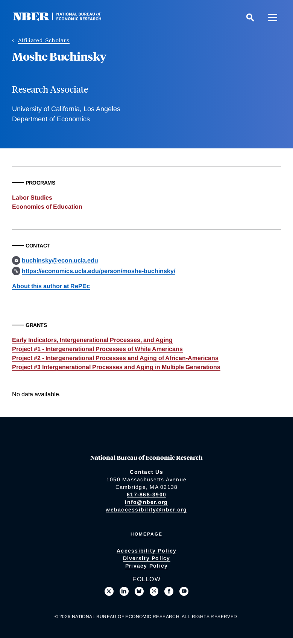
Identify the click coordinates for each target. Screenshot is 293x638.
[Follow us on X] (109, 591)
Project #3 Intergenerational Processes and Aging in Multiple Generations (116, 367)
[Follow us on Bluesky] (139, 591)
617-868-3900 (146, 494)
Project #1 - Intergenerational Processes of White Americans (97, 349)
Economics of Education (47, 206)
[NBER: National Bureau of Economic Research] (63, 18)
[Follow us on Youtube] (183, 591)
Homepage (146, 534)
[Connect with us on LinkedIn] (124, 591)
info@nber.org (146, 502)
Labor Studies (32, 197)
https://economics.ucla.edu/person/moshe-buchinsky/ (98, 271)
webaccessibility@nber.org (146, 510)
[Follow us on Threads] (154, 591)
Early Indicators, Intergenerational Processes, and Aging (92, 340)
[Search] (250, 17)
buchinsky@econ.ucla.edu (60, 260)
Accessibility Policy (146, 551)
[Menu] (272, 17)
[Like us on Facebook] (168, 591)
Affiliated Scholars (44, 40)
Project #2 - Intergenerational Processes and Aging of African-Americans (115, 358)
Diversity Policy (146, 558)
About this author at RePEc (51, 286)
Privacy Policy (146, 566)
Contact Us (146, 472)
